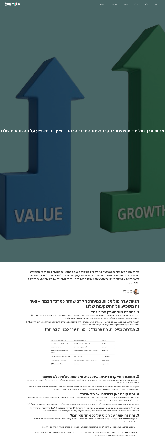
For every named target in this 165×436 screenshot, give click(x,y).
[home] (12, 4)
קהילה (137, 4)
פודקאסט (113, 4)
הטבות (102, 4)
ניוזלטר (125, 4)
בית (156, 4)
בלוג (146, 4)
